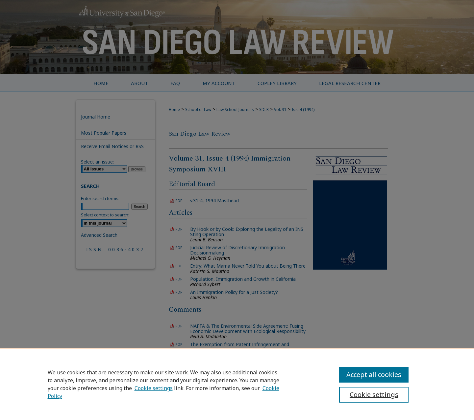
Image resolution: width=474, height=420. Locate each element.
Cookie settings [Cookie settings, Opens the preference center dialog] (374, 394)
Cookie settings (154, 388)
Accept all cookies (373, 374)
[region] (237, 384)
